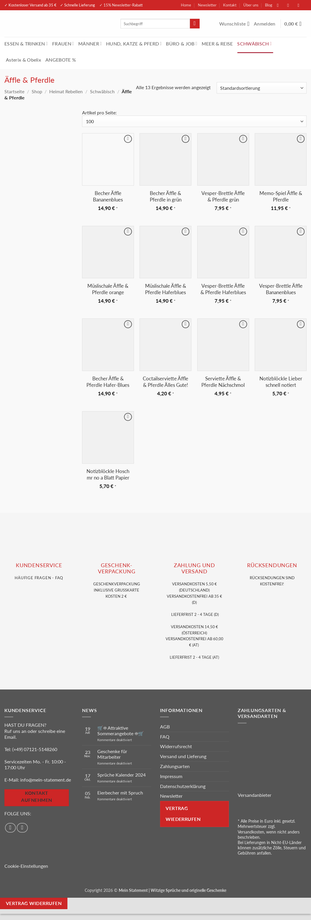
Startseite (14, 91)
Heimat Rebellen (66, 91)
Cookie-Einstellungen (26, 866)
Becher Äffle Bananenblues (108, 196)
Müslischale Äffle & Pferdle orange (107, 289)
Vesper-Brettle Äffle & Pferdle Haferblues (223, 289)
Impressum (171, 776)
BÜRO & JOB (181, 43)
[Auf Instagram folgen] (291, 5)
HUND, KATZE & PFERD (134, 43)
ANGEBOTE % (60, 59)
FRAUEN (63, 43)
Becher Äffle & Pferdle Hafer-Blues (107, 381)
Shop (37, 91)
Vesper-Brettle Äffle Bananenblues (280, 289)
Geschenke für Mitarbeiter (112, 754)
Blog (268, 5)
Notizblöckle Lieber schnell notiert (280, 381)
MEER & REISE (217, 43)
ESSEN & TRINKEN (26, 43)
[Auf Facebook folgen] (281, 5)
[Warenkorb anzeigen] (295, 23)
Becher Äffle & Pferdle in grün (165, 196)
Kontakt (230, 5)
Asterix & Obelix (23, 59)
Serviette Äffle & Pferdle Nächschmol (223, 381)
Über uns (251, 5)
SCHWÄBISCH (254, 43)
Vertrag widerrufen (34, 903)
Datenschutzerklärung (182, 786)
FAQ (164, 736)
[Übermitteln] (195, 24)
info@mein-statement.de (45, 779)
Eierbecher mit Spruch (120, 792)
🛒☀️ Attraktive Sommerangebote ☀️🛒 (120, 730)
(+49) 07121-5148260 (34, 749)
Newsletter (207, 5)
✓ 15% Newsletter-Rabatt (121, 5)
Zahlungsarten (175, 766)
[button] (265, 23)
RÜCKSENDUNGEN (272, 565)
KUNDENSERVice (39, 565)
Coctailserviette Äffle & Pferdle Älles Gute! (165, 381)
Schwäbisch (102, 91)
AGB (165, 726)
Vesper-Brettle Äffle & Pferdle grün (223, 196)
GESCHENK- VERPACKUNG (116, 568)
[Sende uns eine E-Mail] (301, 5)
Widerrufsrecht (176, 746)
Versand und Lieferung (183, 756)
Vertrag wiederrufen (183, 814)
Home (186, 5)
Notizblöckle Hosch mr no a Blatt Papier (107, 474)
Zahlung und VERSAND (194, 568)
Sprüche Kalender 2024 (121, 774)
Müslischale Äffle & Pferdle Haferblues (165, 289)
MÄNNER (90, 43)
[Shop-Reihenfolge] (262, 88)
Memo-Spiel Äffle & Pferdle (280, 196)
